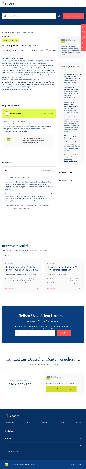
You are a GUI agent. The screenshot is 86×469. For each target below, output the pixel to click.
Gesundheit (44, 423)
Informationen (68, 159)
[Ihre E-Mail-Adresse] (35, 333)
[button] (83, 26)
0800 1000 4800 (21, 384)
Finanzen (78, 423)
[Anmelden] (63, 333)
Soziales (61, 423)
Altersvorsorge (10, 423)
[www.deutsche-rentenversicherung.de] (61, 389)
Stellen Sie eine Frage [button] (73, 16)
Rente (28, 423)
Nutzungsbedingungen (70, 161)
